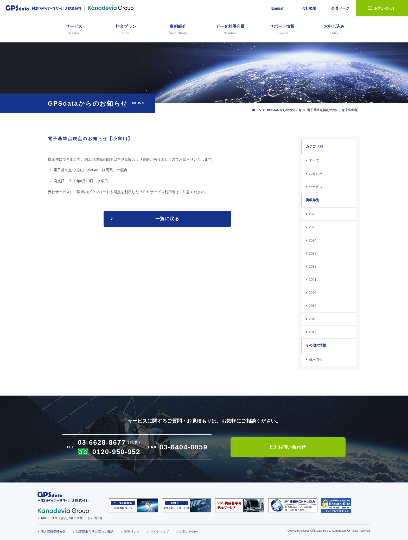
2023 (312, 253)
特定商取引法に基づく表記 (94, 530)
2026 (312, 213)
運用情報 (315, 358)
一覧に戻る (167, 218)
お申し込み (334, 30)
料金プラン (125, 30)
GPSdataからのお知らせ (284, 110)
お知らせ (315, 173)
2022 (312, 266)
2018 (312, 318)
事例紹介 (178, 30)
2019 (312, 305)
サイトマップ (159, 530)
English (278, 8)
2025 (312, 226)
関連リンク (132, 530)
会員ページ (340, 8)
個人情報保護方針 (53, 530)
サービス (315, 186)
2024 (312, 240)
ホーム (256, 110)
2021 (312, 279)
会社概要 (309, 8)
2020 (312, 292)
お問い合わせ (385, 8)
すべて (314, 160)
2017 (312, 331)
